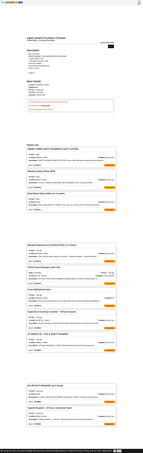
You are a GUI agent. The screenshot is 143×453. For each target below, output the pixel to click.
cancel (119, 451)
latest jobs (46, 106)
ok (114, 451)
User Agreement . (105, 451)
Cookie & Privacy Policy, (79, 451)
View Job (109, 165)
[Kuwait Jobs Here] (14, 3)
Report (111, 46)
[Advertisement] (72, 21)
